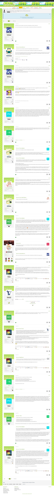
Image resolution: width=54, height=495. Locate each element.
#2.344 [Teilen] (49, 86)
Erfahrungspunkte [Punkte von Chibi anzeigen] (7, 99)
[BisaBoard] (27, 4)
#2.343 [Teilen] (49, 65)
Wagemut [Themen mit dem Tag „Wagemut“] (14, 484)
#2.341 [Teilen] (49, 23)
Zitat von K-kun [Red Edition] (21, 197)
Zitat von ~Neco (19, 415)
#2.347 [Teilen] (49, 145)
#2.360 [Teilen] (49, 446)
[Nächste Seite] (15, 21)
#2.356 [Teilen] (49, 354)
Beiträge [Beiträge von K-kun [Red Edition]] (6, 190)
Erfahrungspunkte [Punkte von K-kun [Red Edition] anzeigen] (7, 189)
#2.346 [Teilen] (49, 126)
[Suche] (13, 1)
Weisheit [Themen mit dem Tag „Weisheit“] (17, 484)
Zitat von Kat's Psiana (20, 328)
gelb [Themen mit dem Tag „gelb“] (5, 484)
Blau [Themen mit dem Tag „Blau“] (7, 484)
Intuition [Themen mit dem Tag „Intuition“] (20, 484)
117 (8, 478)
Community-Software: (27, 493)
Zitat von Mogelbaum (20, 357)
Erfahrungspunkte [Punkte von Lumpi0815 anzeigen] (7, 57)
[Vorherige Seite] (3, 21)
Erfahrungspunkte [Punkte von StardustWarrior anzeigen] (7, 78)
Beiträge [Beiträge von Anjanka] (6, 279)
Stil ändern (50, 486)
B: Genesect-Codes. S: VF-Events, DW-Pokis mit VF (21, 56)
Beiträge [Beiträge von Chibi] (6, 100)
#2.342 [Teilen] (49, 44)
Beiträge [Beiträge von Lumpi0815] (6, 58)
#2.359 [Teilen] (49, 413)
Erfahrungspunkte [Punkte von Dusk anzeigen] (7, 253)
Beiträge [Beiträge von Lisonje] (6, 159)
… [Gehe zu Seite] (6, 478)
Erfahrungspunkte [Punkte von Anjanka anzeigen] (7, 278)
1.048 (14, 478)
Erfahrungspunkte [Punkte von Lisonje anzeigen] (7, 158)
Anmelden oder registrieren (6, 0)
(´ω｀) (20, 389)
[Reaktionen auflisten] (16, 40)
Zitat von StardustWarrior (20, 47)
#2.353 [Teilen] (49, 286)
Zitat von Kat (18, 243)
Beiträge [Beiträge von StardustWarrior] (6, 79)
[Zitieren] (49, 41)
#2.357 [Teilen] (49, 375)
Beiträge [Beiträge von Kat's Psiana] (6, 300)
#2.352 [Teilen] (49, 265)
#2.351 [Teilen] (49, 240)
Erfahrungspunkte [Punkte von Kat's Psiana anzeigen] (7, 299)
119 (11, 478)
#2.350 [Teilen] (49, 215)
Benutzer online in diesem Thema (29, 482)
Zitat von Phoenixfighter (20, 148)
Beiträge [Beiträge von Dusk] (6, 254)
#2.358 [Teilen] (49, 394)
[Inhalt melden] (47, 41)
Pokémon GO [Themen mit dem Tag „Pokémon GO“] (10, 484)
